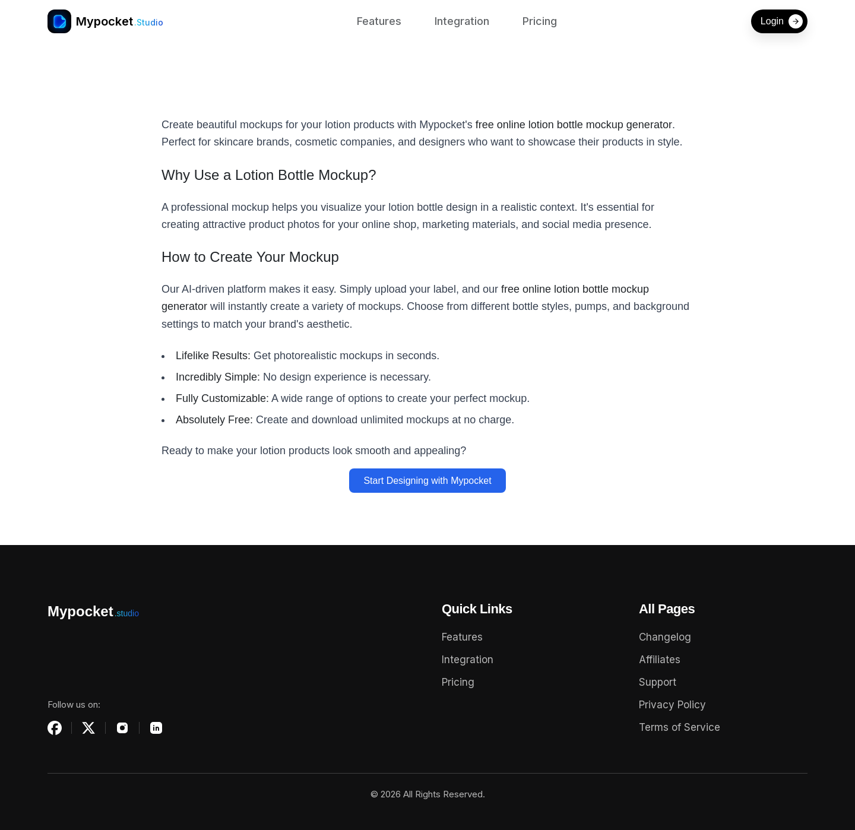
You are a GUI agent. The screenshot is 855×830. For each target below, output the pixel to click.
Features (379, 21)
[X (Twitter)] (88, 728)
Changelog (665, 637)
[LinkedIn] (156, 728)
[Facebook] (55, 728)
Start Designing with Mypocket (427, 481)
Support (657, 682)
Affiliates (659, 660)
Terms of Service (679, 727)
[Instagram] (122, 728)
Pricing (539, 21)
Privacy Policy (672, 705)
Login (782, 21)
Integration (462, 21)
